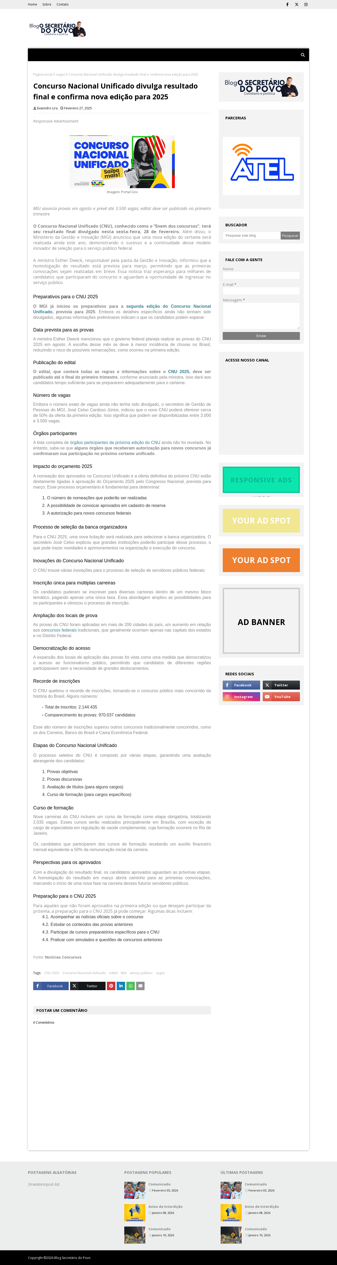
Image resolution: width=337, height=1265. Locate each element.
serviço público (141, 973)
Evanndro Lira (47, 108)
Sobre (46, 4)
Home (32, 4)
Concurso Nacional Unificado (84, 973)
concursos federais (58, 630)
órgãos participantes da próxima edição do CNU (115, 442)
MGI (124, 973)
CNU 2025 (178, 371)
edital (113, 973)
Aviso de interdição (165, 1206)
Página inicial (42, 74)
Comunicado (159, 1184)
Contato (63, 4)
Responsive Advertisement (55, 121)
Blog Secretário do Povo (72, 1258)
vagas (60, 74)
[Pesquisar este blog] (251, 236)
